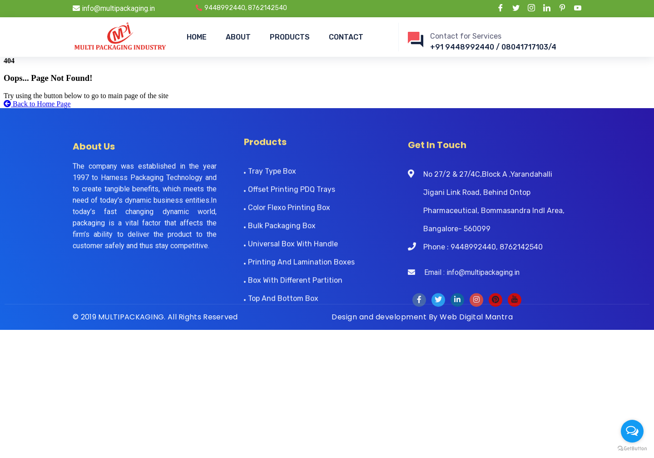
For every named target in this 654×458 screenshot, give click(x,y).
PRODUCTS (290, 37)
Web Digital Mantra (476, 317)
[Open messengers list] (632, 431)
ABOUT (238, 37)
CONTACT (346, 37)
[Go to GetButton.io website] (632, 449)
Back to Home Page (37, 104)
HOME (197, 37)
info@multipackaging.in (114, 8)
